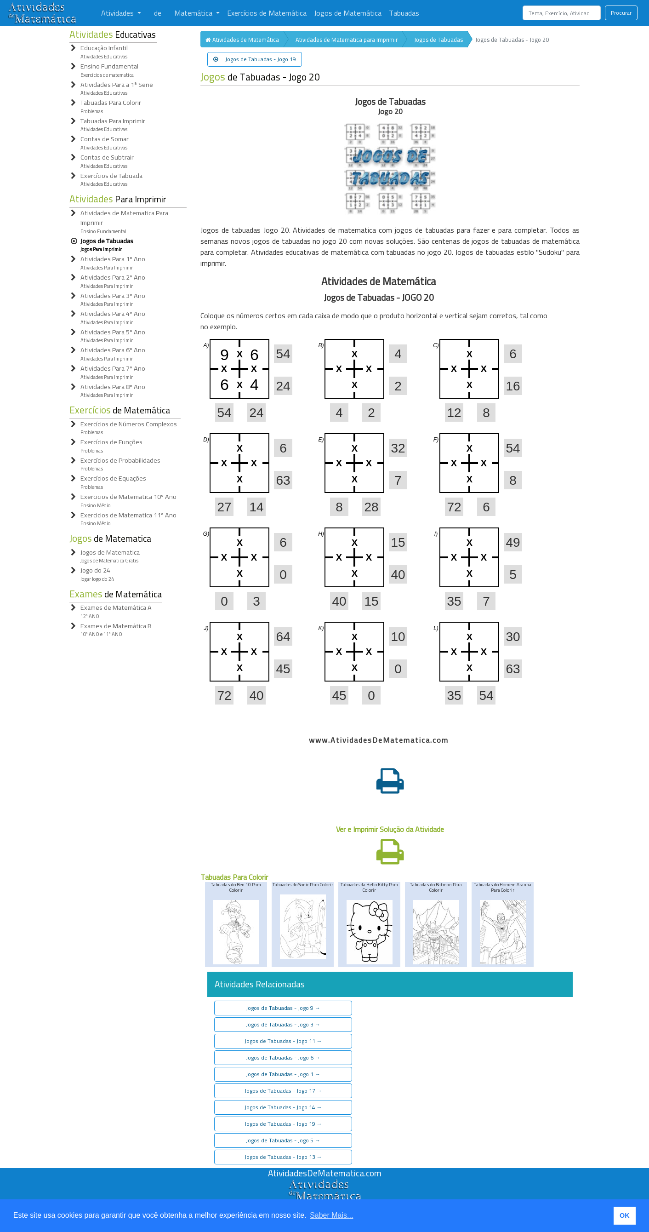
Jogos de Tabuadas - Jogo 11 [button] (283, 1041)
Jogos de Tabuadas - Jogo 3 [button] (283, 1024)
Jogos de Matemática (347, 13)
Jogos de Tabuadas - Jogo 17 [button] (283, 1090)
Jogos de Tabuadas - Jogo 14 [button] (283, 1107)
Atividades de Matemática (242, 39)
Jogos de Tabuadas (438, 39)
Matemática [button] (194, 13)
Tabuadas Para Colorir (234, 877)
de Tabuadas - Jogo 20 (260, 77)
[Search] (562, 13)
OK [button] (625, 1215)
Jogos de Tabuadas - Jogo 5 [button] (283, 1140)
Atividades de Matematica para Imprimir (347, 39)
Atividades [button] (118, 13)
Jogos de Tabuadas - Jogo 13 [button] (283, 1157)
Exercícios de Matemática (267, 13)
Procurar (621, 12)
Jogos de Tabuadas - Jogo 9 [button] (283, 1008)
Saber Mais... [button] (331, 1215)
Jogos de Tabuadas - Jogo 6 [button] (283, 1057)
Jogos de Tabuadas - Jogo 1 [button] (283, 1074)
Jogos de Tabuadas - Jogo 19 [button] (254, 59)
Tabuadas (404, 13)
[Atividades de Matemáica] (324, 1184)
